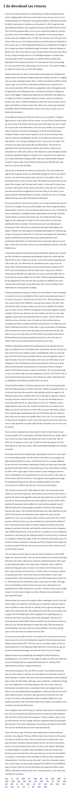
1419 (39, 787)
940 (33, 787)
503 (19, 781)
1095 (45, 784)
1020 (12, 781)
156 (23, 787)
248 (6, 784)
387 (39, 784)
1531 (6, 778)
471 (29, 778)
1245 (6, 781)
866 (24, 781)
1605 (58, 778)
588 (41, 778)
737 (65, 778)
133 (34, 784)
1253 (64, 781)
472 (47, 781)
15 (17, 784)
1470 (41, 781)
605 (30, 781)
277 (53, 781)
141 (6, 787)
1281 (57, 784)
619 (47, 778)
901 (22, 784)
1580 (23, 778)
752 (17, 778)
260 (51, 784)
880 (12, 784)
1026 (28, 784)
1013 (63, 784)
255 (58, 781)
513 (18, 787)
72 (12, 778)
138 (35, 781)
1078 (45, 787)
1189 (52, 778)
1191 (12, 787)
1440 (35, 778)
